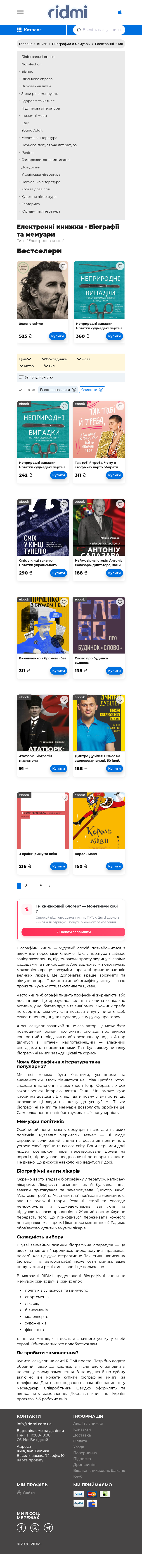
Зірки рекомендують (39, 93)
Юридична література (40, 211)
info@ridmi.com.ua (34, 1424)
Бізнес (27, 71)
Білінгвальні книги (37, 57)
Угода (78, 1447)
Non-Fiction (31, 64)
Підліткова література (40, 108)
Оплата (80, 1441)
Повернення (85, 1453)
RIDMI (36, 1544)
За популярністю (39, 377)
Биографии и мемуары (71, 44)
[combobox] (99, 30)
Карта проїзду (30, 1460)
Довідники (30, 167)
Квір (25, 123)
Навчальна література (40, 182)
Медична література (39, 138)
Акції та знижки (88, 1423)
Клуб (78, 1476)
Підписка (82, 1459)
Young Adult (32, 130)
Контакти (82, 1429)
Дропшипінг (85, 1465)
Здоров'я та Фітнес (37, 101)
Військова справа (37, 79)
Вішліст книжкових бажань (99, 1471)
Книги (42, 44)
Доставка (82, 1435)
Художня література (39, 196)
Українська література (41, 174)
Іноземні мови (34, 115)
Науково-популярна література (49, 145)
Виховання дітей (36, 86)
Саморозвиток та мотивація (46, 160)
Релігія (27, 152)
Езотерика (30, 204)
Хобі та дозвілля (35, 189)
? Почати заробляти (74, 932)
